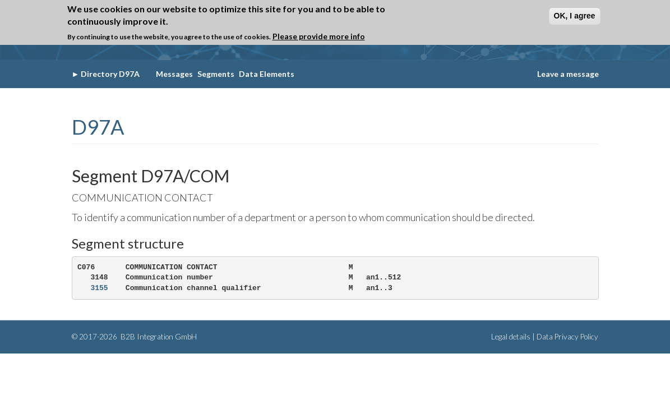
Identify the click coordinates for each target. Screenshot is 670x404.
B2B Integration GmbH (158, 336)
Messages (174, 74)
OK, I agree (574, 15)
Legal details (510, 336)
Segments (215, 74)
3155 (99, 288)
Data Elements (266, 74)
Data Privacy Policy (567, 336)
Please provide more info (318, 36)
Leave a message (568, 74)
